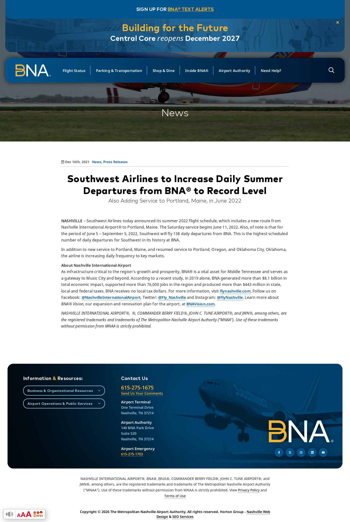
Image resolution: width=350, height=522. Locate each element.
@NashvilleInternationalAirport (111, 297)
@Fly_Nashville (172, 297)
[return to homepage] (36, 70)
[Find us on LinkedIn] (312, 452)
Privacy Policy (249, 490)
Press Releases (115, 161)
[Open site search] (329, 70)
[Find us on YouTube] (323, 452)
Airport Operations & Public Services (59, 403)
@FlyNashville (230, 297)
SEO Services (182, 516)
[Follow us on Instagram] (301, 452)
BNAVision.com (200, 304)
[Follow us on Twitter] (290, 452)
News (96, 161)
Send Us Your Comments (142, 393)
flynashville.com (235, 291)
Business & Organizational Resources (60, 390)
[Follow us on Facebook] (279, 452)
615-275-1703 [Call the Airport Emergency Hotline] (132, 454)
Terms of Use (175, 496)
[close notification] (333, 23)
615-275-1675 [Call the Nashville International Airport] (137, 387)
